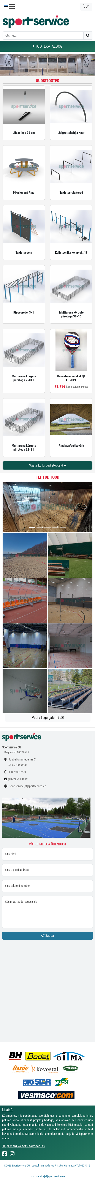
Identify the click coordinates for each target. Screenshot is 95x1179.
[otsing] (43, 35)
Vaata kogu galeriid (48, 718)
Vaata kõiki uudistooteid (47, 465)
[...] (32, 527)
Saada (47, 936)
